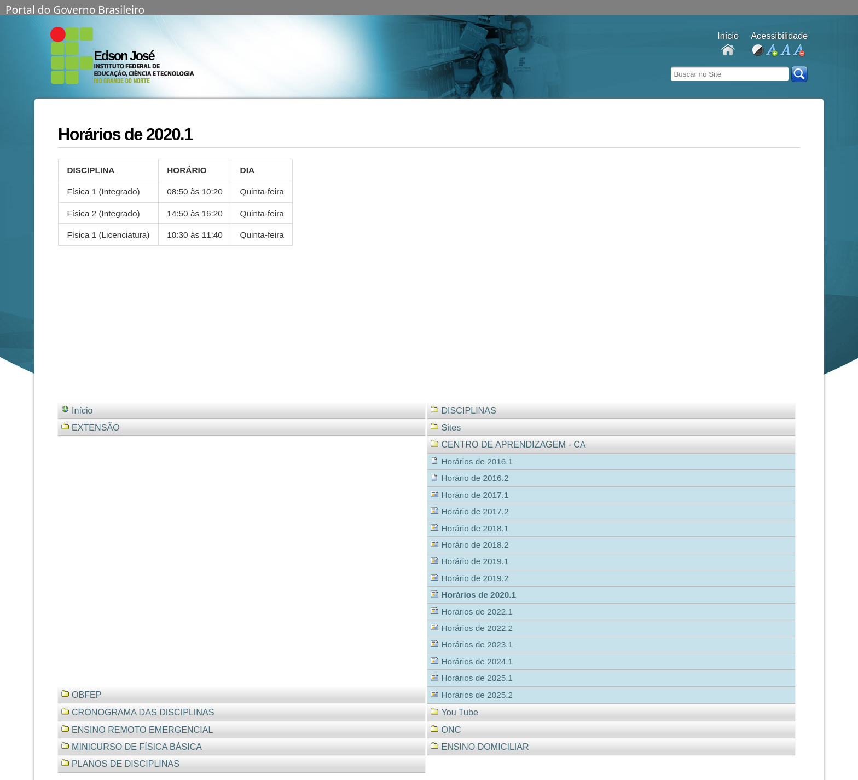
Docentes (728, 51)
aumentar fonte (771, 51)
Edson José (124, 56)
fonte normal (785, 51)
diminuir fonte (798, 51)
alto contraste (757, 51)
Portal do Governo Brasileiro (74, 8)
